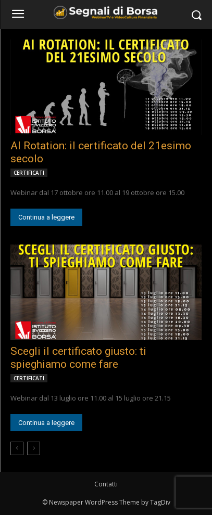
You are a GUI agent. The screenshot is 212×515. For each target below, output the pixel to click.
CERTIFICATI (29, 172)
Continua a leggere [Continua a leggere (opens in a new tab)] (46, 217)
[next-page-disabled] (33, 448)
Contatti (106, 484)
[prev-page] (16, 448)
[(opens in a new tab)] (106, 87)
